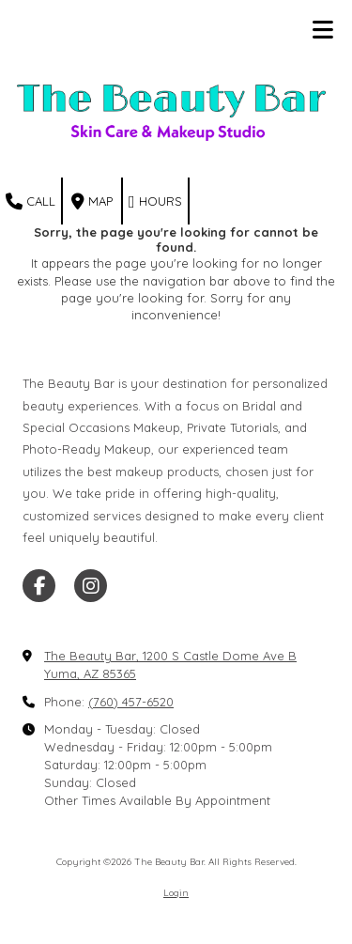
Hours (155, 201)
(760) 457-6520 (131, 701)
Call (30, 201)
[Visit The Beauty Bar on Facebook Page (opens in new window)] (39, 585)
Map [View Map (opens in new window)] (92, 201)
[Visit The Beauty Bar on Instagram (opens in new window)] (90, 585)
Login (176, 893)
